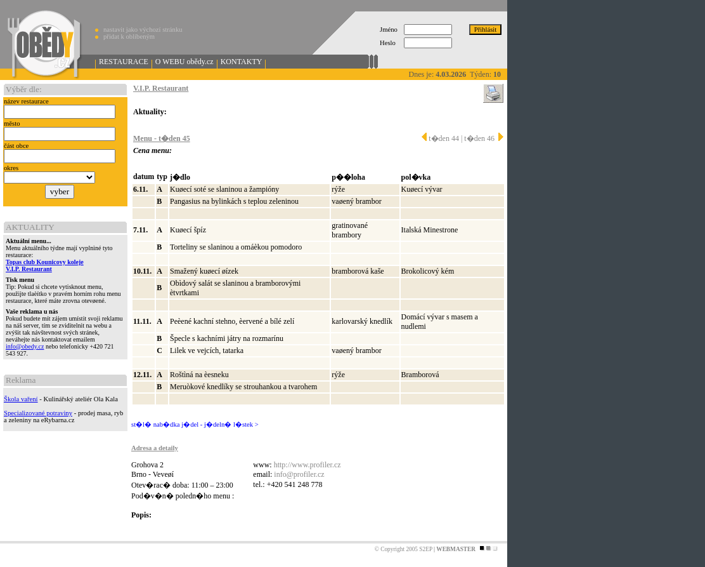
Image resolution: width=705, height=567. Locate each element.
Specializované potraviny (38, 413)
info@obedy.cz (25, 346)
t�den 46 (483, 138)
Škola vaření (21, 399)
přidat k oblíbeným (129, 36)
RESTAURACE (123, 61)
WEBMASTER (455, 549)
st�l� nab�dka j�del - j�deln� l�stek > (195, 424)
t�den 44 (440, 138)
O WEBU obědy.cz (184, 61)
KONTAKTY (241, 61)
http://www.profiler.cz (307, 464)
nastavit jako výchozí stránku (143, 29)
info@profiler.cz (299, 474)
